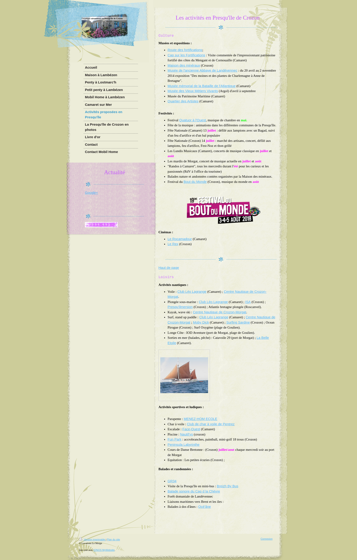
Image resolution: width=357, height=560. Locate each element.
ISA (248, 302)
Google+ (91, 192)
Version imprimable (92, 539)
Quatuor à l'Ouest (192, 120)
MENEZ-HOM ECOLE (200, 419)
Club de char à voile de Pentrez (211, 424)
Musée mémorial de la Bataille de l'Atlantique (202, 86)
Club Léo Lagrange (192, 291)
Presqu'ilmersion (180, 307)
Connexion (266, 538)
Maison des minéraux (184, 65)
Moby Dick (201, 322)
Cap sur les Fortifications (186, 55)
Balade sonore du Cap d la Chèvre (194, 491)
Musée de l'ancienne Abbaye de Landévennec (202, 70)
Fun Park (174, 439)
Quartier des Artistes (183, 101)
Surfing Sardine (238, 322)
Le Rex (173, 244)
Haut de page (168, 268)
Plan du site (113, 539)
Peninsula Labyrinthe (183, 444)
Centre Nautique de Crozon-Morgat (219, 312)
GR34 (172, 481)
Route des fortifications (185, 50)
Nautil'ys (186, 434)
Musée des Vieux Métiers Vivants (193, 91)
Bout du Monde (195, 182)
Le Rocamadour (180, 239)
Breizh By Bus (227, 486)
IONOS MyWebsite (104, 550)
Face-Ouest (191, 429)
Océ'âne (204, 506)
